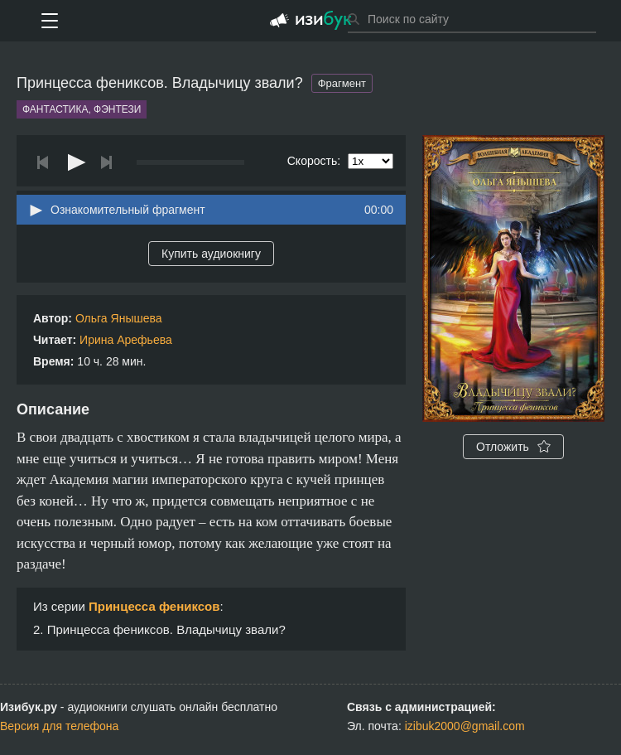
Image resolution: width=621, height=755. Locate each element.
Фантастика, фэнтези (81, 109)
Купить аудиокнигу (211, 253)
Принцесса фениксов (154, 606)
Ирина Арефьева (125, 339)
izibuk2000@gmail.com (465, 726)
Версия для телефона (59, 726)
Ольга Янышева (118, 318)
